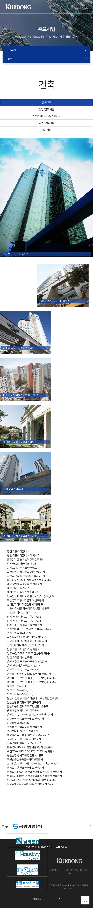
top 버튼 (85, 900)
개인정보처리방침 (44, 847)
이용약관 (30, 847)
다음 (90, 826)
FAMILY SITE (38, 899)
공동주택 (46, 102)
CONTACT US (61, 847)
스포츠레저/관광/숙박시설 (46, 116)
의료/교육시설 (46, 123)
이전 (2, 826)
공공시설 (46, 129)
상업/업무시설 (46, 109)
